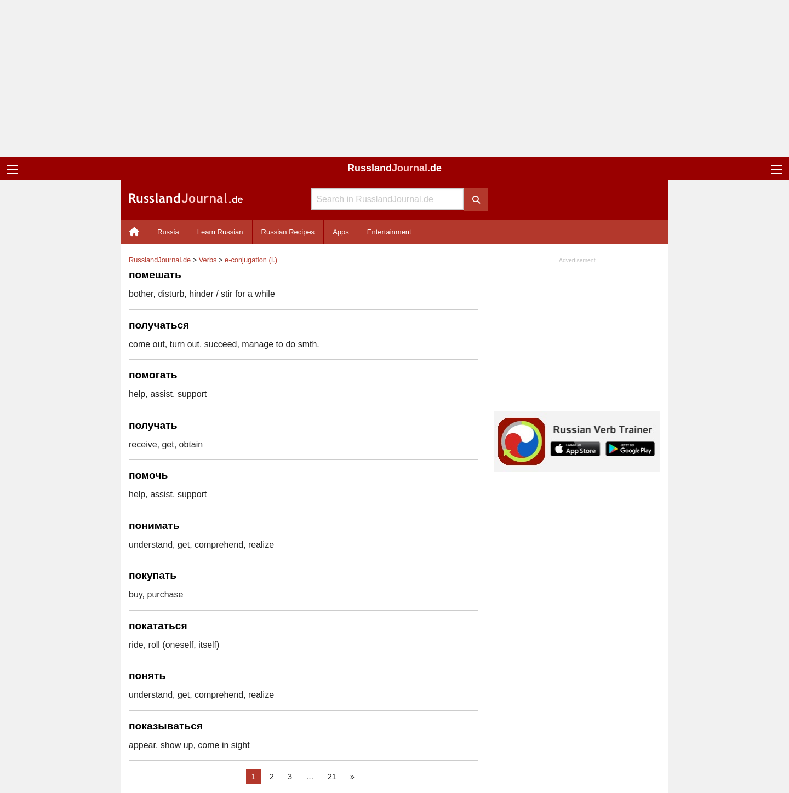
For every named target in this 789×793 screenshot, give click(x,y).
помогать (153, 375)
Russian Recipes (288, 232)
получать (153, 425)
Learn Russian (220, 232)
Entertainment (389, 232)
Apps (341, 232)
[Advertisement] (394, 78)
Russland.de (394, 168)
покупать (152, 575)
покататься (158, 625)
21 (332, 776)
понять (147, 675)
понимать (154, 525)
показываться (166, 726)
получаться (159, 325)
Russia (168, 232)
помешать (155, 274)
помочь (148, 475)
